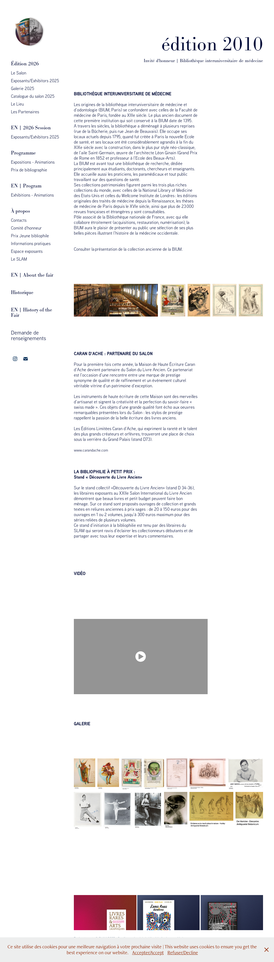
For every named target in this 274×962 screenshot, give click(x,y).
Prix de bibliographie (29, 169)
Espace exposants (27, 251)
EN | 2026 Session (31, 128)
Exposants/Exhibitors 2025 (35, 80)
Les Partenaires (25, 111)
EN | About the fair (32, 275)
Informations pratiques (31, 243)
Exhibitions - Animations (32, 195)
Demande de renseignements (28, 335)
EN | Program (26, 186)
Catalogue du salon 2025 (33, 96)
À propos (20, 211)
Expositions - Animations (33, 162)
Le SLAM (19, 259)
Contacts (18, 220)
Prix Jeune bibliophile (30, 235)
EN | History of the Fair (31, 312)
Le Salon (18, 73)
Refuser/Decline (183, 952)
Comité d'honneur (26, 228)
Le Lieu (17, 104)
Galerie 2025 (22, 88)
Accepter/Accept (148, 952)
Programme (23, 153)
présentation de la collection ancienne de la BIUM (138, 249)
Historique (22, 292)
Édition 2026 (25, 64)
